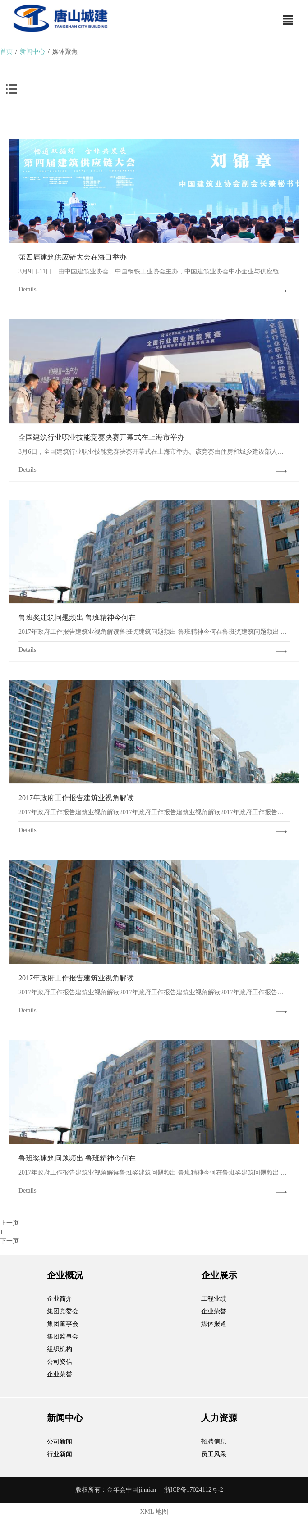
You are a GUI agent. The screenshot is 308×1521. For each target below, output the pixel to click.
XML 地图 (154, 1511)
